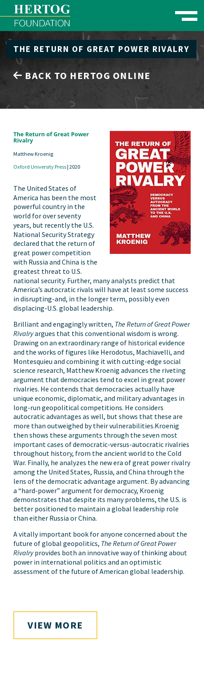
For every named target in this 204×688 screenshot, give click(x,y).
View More (55, 625)
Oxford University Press (39, 166)
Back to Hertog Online (82, 75)
